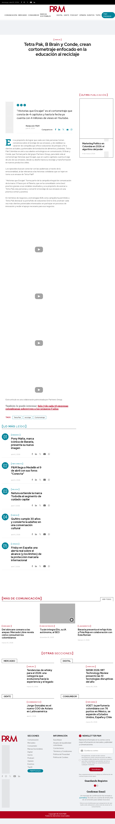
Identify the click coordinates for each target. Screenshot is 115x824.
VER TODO (106, 599)
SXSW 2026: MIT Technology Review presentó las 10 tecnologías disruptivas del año (99, 676)
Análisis (31, 667)
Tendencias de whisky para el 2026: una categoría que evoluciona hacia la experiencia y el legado (40, 676)
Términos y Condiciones (62, 751)
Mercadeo (22, 15)
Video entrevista (47, 626)
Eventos (90, 15)
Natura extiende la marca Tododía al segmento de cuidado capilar (26, 496)
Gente (66, 15)
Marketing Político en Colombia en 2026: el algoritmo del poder (93, 146)
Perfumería (91, 702)
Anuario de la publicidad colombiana (62, 744)
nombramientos (34, 702)
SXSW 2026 (90, 667)
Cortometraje (40, 417)
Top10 (98, 15)
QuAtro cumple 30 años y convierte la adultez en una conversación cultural (26, 523)
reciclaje (28, 417)
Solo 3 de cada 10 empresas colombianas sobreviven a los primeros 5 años (37, 407)
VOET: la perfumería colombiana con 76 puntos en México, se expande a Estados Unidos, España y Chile (99, 711)
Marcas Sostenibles (45, 15)
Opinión (82, 15)
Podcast (74, 15)
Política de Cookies (60, 757)
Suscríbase (57, 740)
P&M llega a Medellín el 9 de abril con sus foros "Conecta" (26, 470)
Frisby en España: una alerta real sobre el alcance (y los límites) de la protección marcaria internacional (26, 554)
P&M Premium (107, 15)
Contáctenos (58, 748)
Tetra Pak (17, 417)
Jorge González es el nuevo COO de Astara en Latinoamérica (40, 708)
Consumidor (33, 15)
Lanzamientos (84, 626)
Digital (60, 15)
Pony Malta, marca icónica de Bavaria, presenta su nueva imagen (22, 443)
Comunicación (10, 15)
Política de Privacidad (61, 754)
